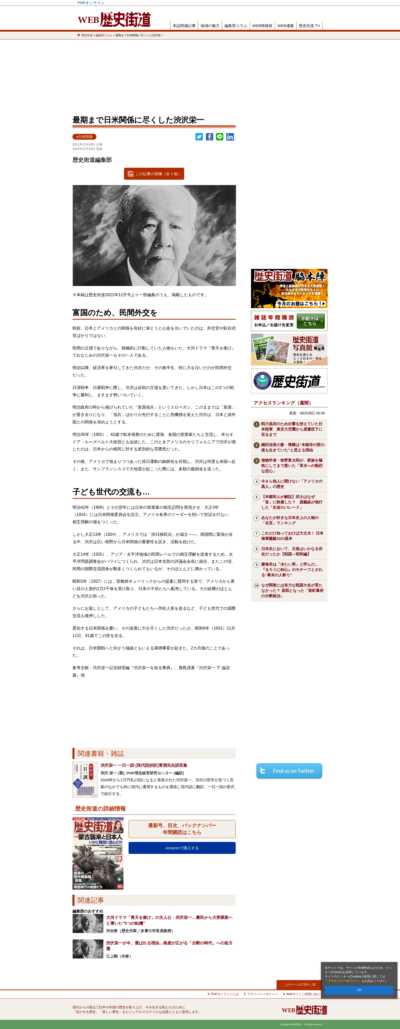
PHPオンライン (91, 3)
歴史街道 (285, 2)
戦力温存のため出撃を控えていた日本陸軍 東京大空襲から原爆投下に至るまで (291, 429)
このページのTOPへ (299, 984)
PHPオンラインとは (225, 994)
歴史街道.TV (309, 25)
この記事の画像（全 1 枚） (158, 174)
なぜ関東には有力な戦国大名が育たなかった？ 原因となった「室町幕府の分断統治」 (292, 590)
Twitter (199, 137)
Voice (249, 2)
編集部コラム (235, 25)
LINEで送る (219, 137)
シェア (209, 137)
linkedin (231, 137)
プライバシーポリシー (343, 981)
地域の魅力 (210, 25)
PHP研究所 (308, 2)
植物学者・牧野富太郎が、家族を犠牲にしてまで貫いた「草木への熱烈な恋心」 (291, 465)
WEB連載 (285, 25)
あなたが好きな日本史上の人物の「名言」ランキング (290, 520)
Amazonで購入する (182, 848)
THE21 (267, 2)
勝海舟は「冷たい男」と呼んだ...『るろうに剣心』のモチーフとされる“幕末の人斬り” (291, 569)
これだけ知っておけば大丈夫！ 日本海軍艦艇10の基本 (292, 536)
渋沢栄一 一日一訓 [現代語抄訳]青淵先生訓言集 (144, 765)
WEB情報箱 (262, 25)
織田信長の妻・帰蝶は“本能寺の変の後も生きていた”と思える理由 (292, 447)
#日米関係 (84, 137)
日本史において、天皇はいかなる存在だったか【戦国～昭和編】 (291, 551)
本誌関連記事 (184, 25)
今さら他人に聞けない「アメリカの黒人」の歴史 (291, 484)
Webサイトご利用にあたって (306, 994)
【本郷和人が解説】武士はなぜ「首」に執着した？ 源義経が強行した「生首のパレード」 (291, 502)
